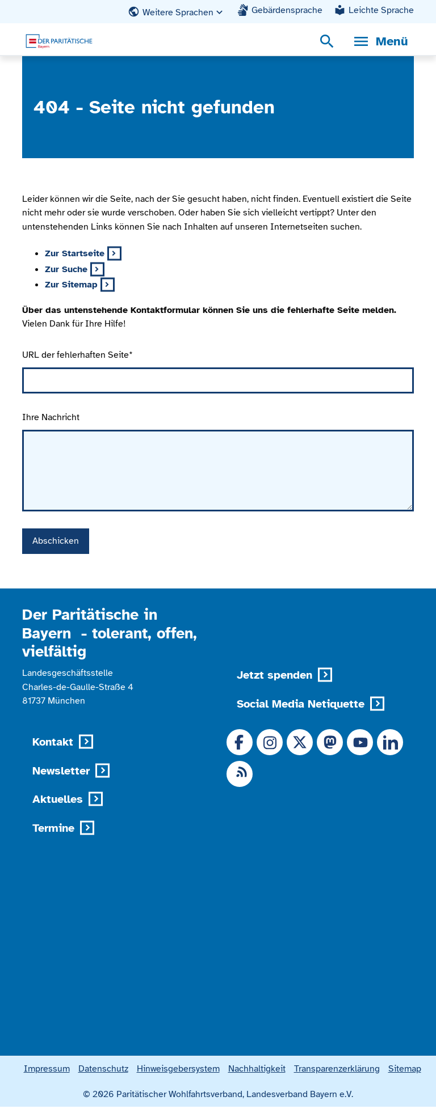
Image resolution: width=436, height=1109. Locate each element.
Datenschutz (103, 1071)
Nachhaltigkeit (257, 1071)
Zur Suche (66, 269)
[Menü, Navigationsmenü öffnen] (380, 41)
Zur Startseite (74, 253)
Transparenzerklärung (337, 1071)
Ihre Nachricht (50, 417)
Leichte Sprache (381, 10)
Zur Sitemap (71, 284)
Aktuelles (57, 799)
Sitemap (404, 1071)
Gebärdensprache (286, 10)
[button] (176, 12)
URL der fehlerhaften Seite (77, 355)
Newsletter (61, 771)
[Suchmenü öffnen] (327, 41)
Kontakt (52, 742)
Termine (53, 828)
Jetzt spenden (274, 675)
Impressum (47, 1071)
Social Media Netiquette (300, 704)
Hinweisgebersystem (178, 1071)
